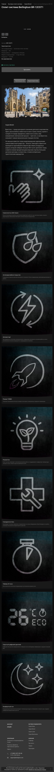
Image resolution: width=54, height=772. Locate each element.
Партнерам (31, 748)
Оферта (9, 749)
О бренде (31, 740)
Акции (9, 727)
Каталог (10, 724)
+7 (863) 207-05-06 (16, 753)
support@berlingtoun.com (16, 757)
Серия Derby (32, 726)
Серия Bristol (32, 729)
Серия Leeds (32, 731)
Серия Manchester (33, 734)
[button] (25, 29)
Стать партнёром (15, 755)
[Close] (50, 769)
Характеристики (33, 81)
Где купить (31, 743)
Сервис (30, 745)
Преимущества (20, 81)
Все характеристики (7, 58)
